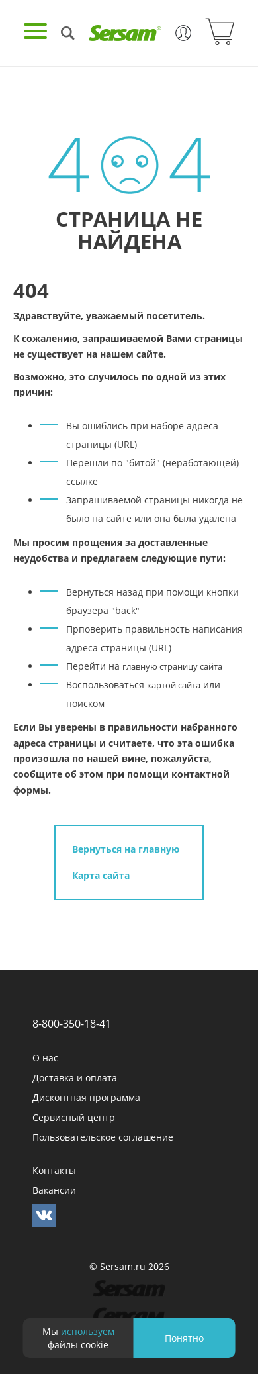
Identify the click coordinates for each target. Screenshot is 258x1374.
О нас (45, 1057)
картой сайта (173, 685)
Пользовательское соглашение (102, 1137)
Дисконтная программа (86, 1097)
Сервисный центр (73, 1117)
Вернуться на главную (125, 849)
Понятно (184, 1338)
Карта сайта (101, 875)
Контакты (54, 1170)
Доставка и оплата (74, 1077)
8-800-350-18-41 (71, 1023)
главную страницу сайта (172, 666)
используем (87, 1331)
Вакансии (54, 1190)
